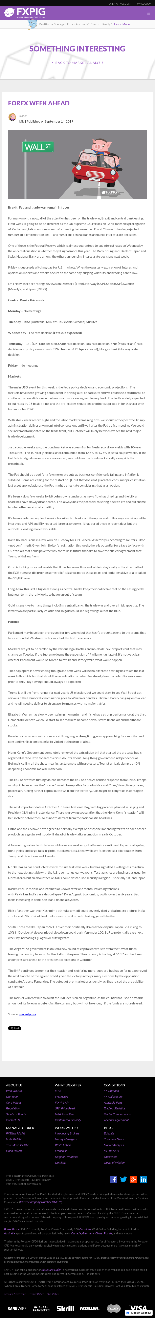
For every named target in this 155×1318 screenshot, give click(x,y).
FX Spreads (111, 1090)
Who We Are (14, 1090)
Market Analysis (114, 1145)
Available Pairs (113, 1102)
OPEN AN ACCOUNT (120, 3)
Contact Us (13, 1120)
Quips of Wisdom (114, 1162)
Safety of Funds (16, 1114)
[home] (22, 14)
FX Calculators (113, 1096)
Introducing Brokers (67, 1133)
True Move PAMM (17, 1145)
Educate (109, 1133)
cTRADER (61, 1096)
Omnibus (60, 1162)
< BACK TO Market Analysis (78, 62)
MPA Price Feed (65, 1114)
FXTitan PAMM (15, 1133)
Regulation (13, 1108)
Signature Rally (51, 1269)
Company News (114, 1139)
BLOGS (109, 1128)
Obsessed (110, 1156)
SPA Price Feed (65, 1108)
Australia (9, 1233)
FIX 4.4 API (62, 1102)
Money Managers (66, 1139)
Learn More (122, 24)
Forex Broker (12, 1229)
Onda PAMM (14, 1151)
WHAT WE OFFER (68, 1085)
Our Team (12, 1096)
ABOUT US (14, 1085)
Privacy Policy (36, 1294)
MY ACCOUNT (145, 3)
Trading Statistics (114, 1108)
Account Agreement (116, 1120)
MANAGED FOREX (20, 1128)
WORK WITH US (67, 1128)
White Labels (63, 1145)
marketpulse (27, 1014)
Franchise (61, 1151)
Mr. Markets (111, 1151)
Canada (76, 1233)
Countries (85, 1229)
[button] (149, 14)
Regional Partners (66, 1156)
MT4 (58, 1090)
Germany (88, 1233)
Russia (108, 1233)
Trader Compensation (117, 1114)
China (99, 1233)
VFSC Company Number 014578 (40, 1202)
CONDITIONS (114, 1085)
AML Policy (53, 1294)
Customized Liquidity (68, 1120)
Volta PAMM (13, 1139)
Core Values (14, 1102)
